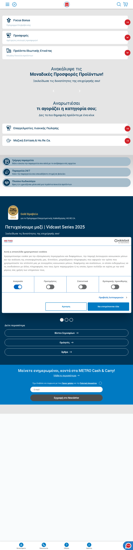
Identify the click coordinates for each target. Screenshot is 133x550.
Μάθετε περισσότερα (65, 375)
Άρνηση (66, 306)
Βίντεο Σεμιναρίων (66, 332)
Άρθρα (66, 351)
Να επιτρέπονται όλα (108, 306)
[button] (62, 320)
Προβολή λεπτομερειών (111, 297)
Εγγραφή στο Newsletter (66, 397)
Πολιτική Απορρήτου (88, 383)
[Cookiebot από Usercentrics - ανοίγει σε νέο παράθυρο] (116, 241)
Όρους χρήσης (67, 383)
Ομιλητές (66, 342)
